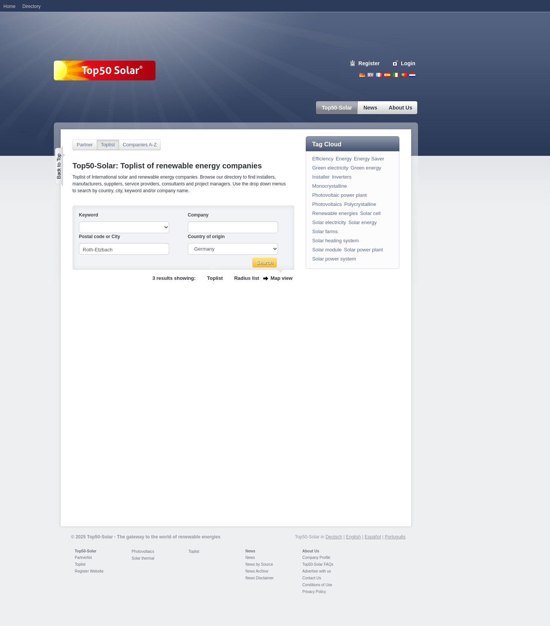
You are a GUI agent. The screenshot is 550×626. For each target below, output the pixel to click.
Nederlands (412, 75)
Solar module (327, 250)
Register (369, 63)
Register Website (89, 571)
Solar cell (370, 213)
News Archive (257, 571)
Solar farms (325, 231)
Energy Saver (369, 159)
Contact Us (311, 578)
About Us (310, 551)
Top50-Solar (85, 551)
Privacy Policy (314, 592)
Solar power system (334, 259)
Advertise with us (316, 571)
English (371, 75)
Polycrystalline (360, 204)
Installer (321, 177)
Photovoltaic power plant (339, 195)
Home (9, 6)
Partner (85, 144)
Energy (344, 159)
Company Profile (316, 557)
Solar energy (362, 222)
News (250, 551)
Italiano (396, 75)
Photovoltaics (327, 204)
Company (198, 215)
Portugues (404, 75)
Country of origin (206, 236)
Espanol (387, 75)
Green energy (365, 168)
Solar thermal (143, 558)
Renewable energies (335, 213)
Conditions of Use (317, 585)
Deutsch (362, 75)
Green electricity (330, 168)
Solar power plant (363, 250)
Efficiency (322, 159)
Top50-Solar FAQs (317, 564)
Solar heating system (335, 240)
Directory (31, 6)
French (379, 75)
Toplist (108, 144)
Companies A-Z (140, 144)
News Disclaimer (259, 578)
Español (373, 537)
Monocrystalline (329, 186)
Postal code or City (99, 236)
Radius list (246, 278)
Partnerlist (83, 557)
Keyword (88, 215)
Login (408, 63)
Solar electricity (329, 222)
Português (395, 537)
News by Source (259, 564)
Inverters (341, 177)
